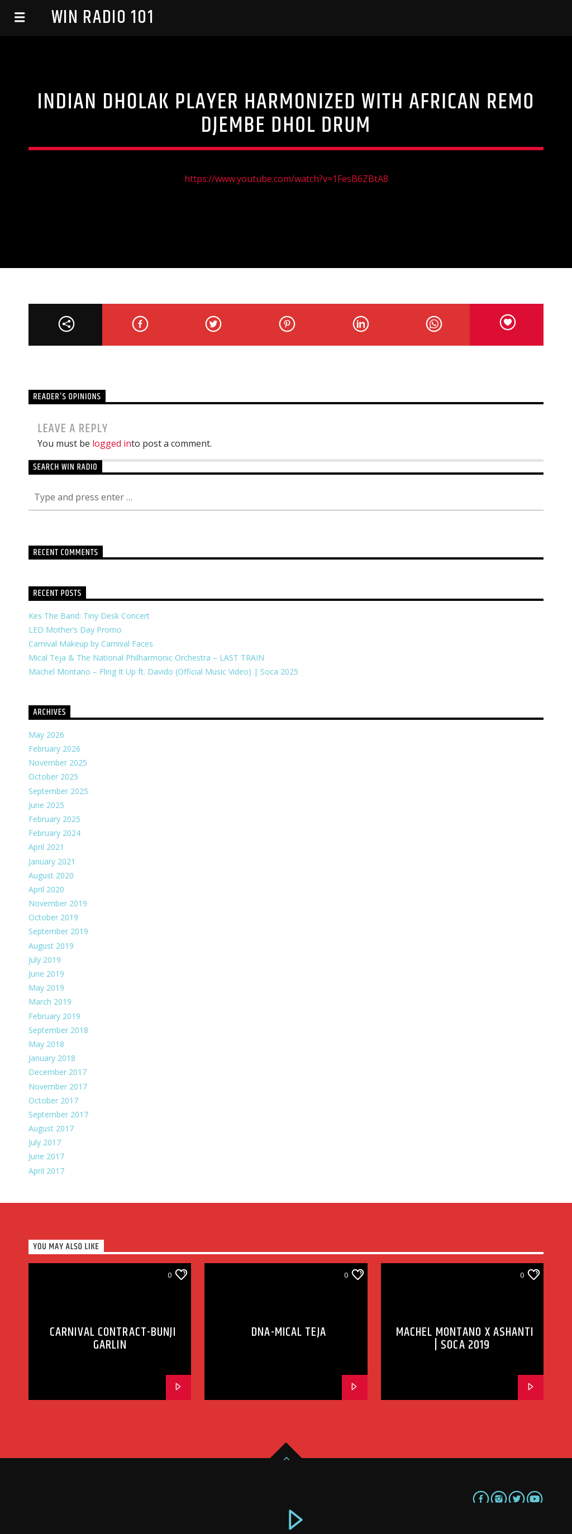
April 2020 (46, 889)
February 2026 (54, 748)
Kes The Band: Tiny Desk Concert (89, 615)
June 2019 (46, 973)
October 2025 (53, 776)
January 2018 (51, 1058)
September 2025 (58, 791)
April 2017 (46, 1170)
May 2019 (46, 987)
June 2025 (46, 805)
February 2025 (54, 819)
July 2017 (44, 1142)
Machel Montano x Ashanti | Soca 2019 (465, 1338)
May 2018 (46, 1044)
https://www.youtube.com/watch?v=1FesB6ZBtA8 (286, 179)
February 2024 (54, 833)
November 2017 (57, 1086)
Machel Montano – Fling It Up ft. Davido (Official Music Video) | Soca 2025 (163, 671)
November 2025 (57, 762)
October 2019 (53, 917)
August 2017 (51, 1128)
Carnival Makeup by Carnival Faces (90, 643)
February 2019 (54, 1016)
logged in (111, 443)
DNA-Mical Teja (288, 1332)
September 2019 (58, 931)
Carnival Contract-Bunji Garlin (113, 1338)
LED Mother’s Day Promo (75, 629)
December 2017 (57, 1072)
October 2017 (53, 1100)
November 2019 (57, 903)
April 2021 (46, 847)
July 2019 (44, 959)
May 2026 (46, 734)
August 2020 (51, 875)
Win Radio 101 (102, 17)
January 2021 (51, 861)
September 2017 (58, 1114)
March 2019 (50, 1001)
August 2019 (51, 945)
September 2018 (58, 1030)
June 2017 (46, 1156)
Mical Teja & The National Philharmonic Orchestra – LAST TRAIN (146, 657)
